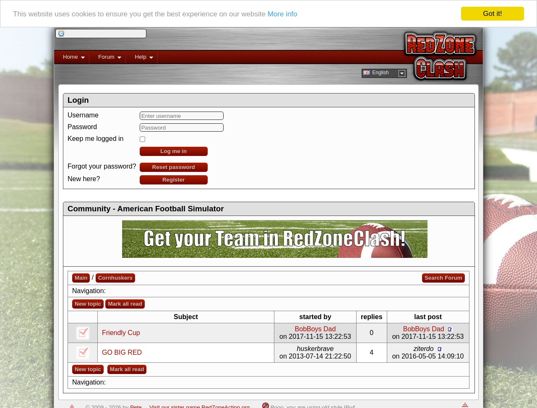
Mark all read (125, 304)
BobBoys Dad (315, 329)
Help (139, 58)
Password (82, 126)
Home (69, 58)
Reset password (173, 167)
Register (173, 180)
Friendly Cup (121, 332)
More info (282, 14)
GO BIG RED (122, 352)
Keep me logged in (95, 138)
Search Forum (443, 278)
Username (83, 115)
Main (81, 278)
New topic (88, 304)
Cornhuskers (115, 278)
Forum (105, 58)
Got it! (492, 14)
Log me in (173, 151)
